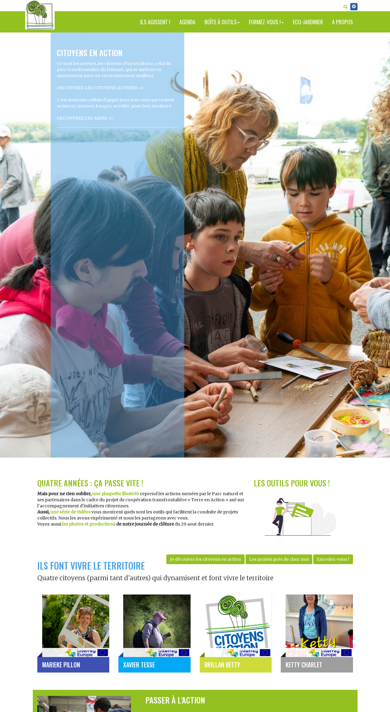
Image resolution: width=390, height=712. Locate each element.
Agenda (187, 22)
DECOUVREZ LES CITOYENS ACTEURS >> (100, 87)
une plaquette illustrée (115, 493)
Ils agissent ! (155, 22)
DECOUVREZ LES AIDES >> (85, 118)
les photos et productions (88, 524)
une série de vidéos (70, 512)
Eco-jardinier (308, 22)
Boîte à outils (222, 22)
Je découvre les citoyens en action (205, 559)
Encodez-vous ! (333, 559)
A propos (342, 22)
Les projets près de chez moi (279, 559)
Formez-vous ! (266, 22)
